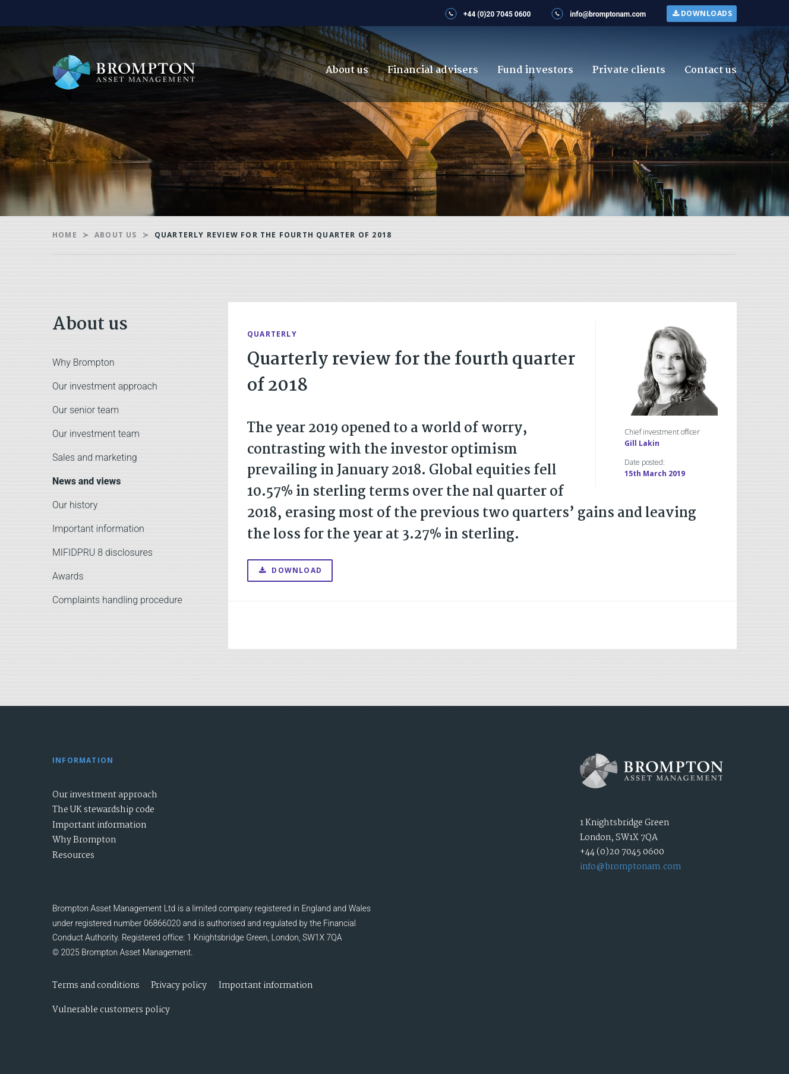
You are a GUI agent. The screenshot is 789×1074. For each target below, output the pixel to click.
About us (347, 70)
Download (290, 570)
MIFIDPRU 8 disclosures (102, 552)
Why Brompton (83, 362)
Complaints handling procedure (117, 600)
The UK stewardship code (103, 810)
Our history (74, 505)
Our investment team (96, 433)
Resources (73, 855)
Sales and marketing (94, 457)
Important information (98, 528)
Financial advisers (432, 70)
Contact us (710, 70)
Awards (68, 576)
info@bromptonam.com (630, 867)
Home (64, 235)
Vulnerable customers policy (111, 1010)
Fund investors (535, 70)
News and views (86, 481)
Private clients (628, 70)
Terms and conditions (96, 985)
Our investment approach (104, 386)
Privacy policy (179, 985)
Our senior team (85, 410)
